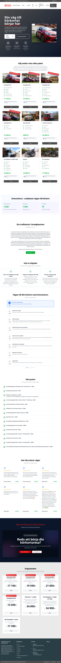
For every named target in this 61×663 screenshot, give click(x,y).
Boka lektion (9, 36)
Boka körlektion (53, 5)
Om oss (33, 5)
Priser (23, 5)
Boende (28, 5)
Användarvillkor (53, 661)
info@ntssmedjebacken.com (22, 0)
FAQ (36, 5)
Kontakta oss (37, 552)
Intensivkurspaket (16, 5)
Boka (11, 107)
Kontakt (47, 5)
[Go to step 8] (34, 367)
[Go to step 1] (26, 367)
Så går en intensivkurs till (41, 5)
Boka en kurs (30, 252)
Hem (17, 644)
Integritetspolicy (46, 661)
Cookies (58, 661)
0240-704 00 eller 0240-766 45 (10, 0)
